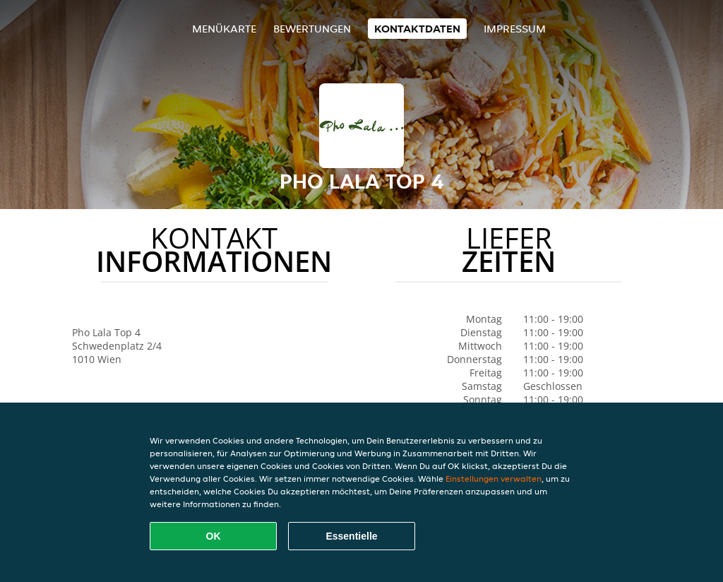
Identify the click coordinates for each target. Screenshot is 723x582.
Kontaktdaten (417, 28)
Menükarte (224, 28)
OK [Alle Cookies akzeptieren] (213, 536)
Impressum (515, 28)
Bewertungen (312, 28)
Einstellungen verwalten (494, 478)
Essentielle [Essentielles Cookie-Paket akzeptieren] (351, 536)
